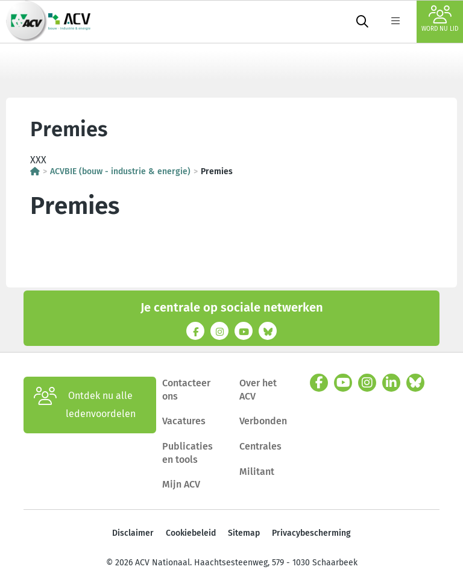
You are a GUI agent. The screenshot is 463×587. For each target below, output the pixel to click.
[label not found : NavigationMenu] (395, 22)
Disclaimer (133, 533)
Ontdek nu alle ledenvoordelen (85, 405)
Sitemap (244, 533)
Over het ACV (258, 389)
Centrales (260, 446)
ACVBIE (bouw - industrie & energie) (120, 171)
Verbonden (263, 421)
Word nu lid (439, 19)
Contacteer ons (186, 389)
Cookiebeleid (191, 533)
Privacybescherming (311, 533)
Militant (256, 471)
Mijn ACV (181, 484)
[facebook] (319, 383)
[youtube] (343, 383)
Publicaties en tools (187, 453)
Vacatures (184, 421)
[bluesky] (415, 383)
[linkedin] (391, 383)
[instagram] (367, 383)
